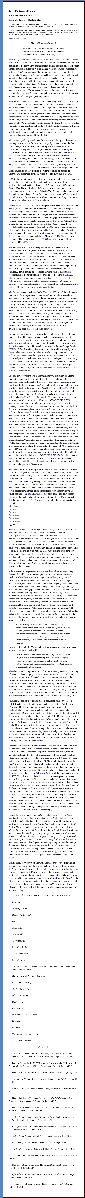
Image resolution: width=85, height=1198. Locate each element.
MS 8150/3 (62, 400)
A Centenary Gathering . (61, 695)
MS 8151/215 (50, 455)
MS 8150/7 (55, 320)
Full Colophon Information (19, 38)
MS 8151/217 (64, 275)
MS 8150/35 (31, 494)
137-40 (52, 236)
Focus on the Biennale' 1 (37, 200)
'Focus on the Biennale (59, 155)
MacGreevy (14, 403)
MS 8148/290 (31, 259)
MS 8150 (15, 349)
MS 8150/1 (61, 298)
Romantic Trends (63, 878)
